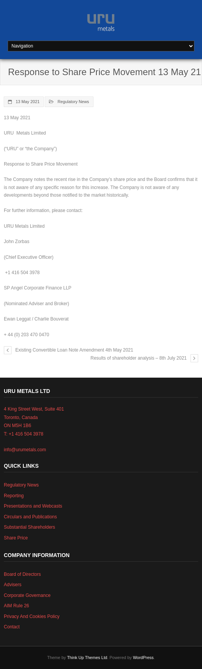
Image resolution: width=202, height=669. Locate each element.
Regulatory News (73, 101)
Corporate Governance (27, 595)
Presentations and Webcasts (33, 506)
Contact (12, 627)
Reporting (14, 495)
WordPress (143, 657)
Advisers (12, 584)
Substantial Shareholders (29, 527)
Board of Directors (22, 574)
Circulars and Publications (30, 516)
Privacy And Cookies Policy (31, 616)
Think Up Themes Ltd (87, 657)
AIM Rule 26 (16, 605)
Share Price (16, 538)
